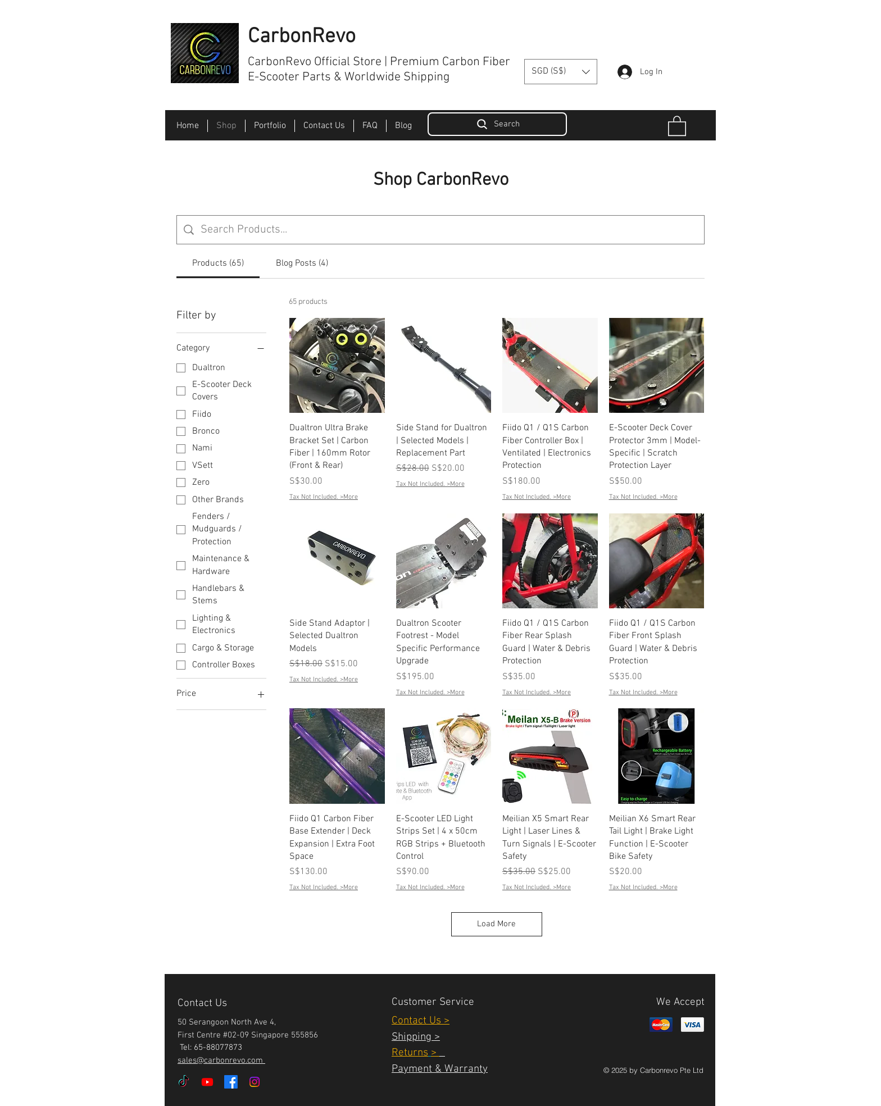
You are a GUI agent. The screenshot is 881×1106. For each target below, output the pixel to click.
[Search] (497, 124)
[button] (560, 71)
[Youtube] (207, 1082)
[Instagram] (254, 1082)
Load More (496, 924)
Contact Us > (420, 1020)
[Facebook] (231, 1082)
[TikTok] (183, 1082)
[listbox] (560, 71)
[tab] (218, 263)
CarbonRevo (302, 37)
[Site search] (449, 230)
